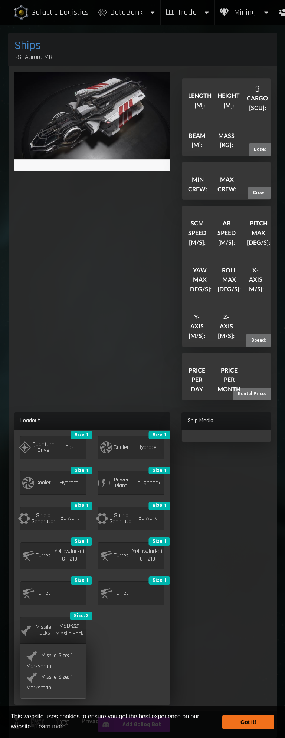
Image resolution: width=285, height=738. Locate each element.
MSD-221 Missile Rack (69, 630)
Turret (36, 556)
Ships (27, 45)
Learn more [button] (50, 726)
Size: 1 (81, 434)
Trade (188, 12)
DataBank (127, 12)
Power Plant (113, 483)
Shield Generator (36, 518)
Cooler (114, 447)
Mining (244, 12)
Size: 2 (81, 615)
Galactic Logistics (50, 13)
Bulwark (69, 518)
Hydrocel (148, 447)
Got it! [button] (248, 722)
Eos (70, 447)
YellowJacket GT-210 (70, 555)
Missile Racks (35, 630)
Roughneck (147, 483)
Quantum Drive (36, 447)
